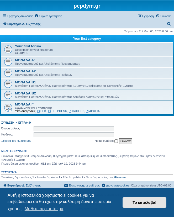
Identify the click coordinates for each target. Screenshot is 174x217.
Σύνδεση (7, 122)
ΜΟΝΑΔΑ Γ (24, 104)
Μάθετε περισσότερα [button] (44, 208)
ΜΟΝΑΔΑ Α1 (25, 60)
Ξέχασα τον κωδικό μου (16, 140)
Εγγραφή (24, 122)
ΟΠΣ (41, 111)
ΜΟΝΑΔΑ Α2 (25, 71)
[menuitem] (48, 16)
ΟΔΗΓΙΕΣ (76, 111)
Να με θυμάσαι (106, 141)
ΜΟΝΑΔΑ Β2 (25, 93)
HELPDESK (57, 111)
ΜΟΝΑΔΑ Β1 (25, 82)
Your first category (87, 39)
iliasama (119, 177)
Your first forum (28, 46)
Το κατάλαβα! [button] (144, 202)
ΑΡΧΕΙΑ (93, 111)
